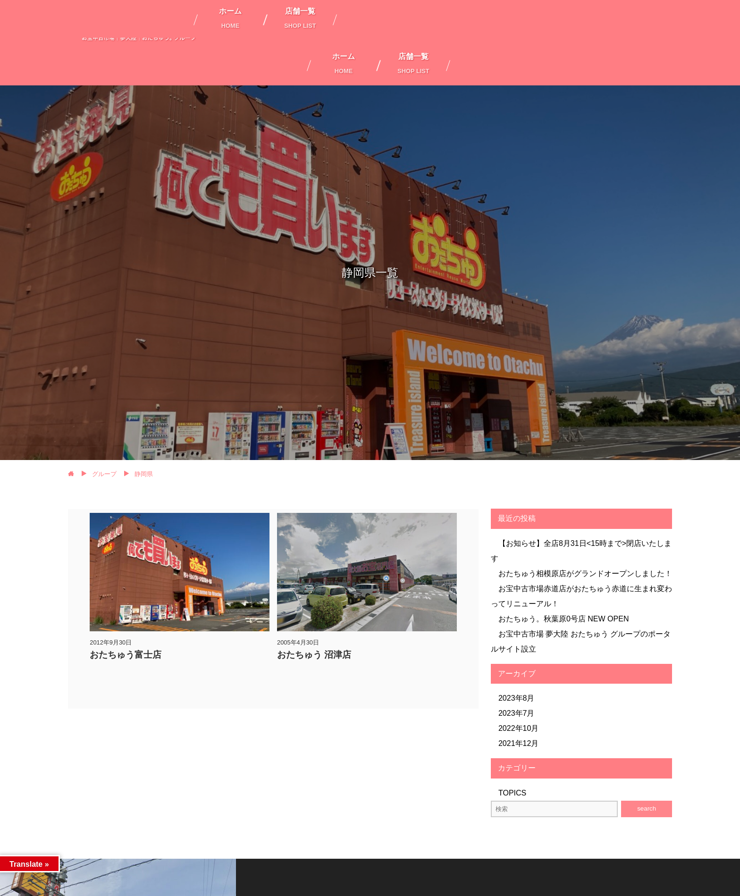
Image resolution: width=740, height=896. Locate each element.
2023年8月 (516, 698)
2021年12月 (518, 743)
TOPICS (512, 793)
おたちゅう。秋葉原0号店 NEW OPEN (563, 619)
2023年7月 (516, 713)
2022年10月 (518, 728)
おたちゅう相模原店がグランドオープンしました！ (585, 573)
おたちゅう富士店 (125, 655)
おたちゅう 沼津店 (314, 655)
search (646, 808)
